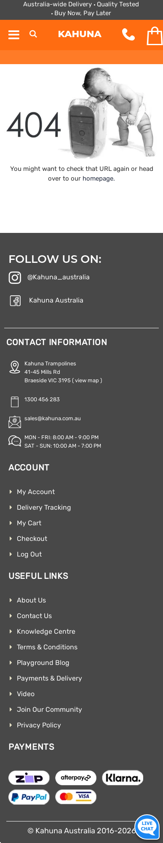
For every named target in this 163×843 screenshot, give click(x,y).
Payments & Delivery (49, 678)
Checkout (32, 539)
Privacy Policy (39, 725)
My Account (36, 492)
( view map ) (87, 380)
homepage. (99, 178)
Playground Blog (43, 663)
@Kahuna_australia (49, 278)
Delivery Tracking (44, 507)
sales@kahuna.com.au (52, 418)
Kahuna (80, 34)
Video (26, 694)
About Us (31, 600)
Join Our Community (49, 709)
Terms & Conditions (47, 647)
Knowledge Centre (46, 631)
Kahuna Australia (45, 301)
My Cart (29, 523)
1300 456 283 (42, 399)
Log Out (29, 554)
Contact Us (34, 616)
